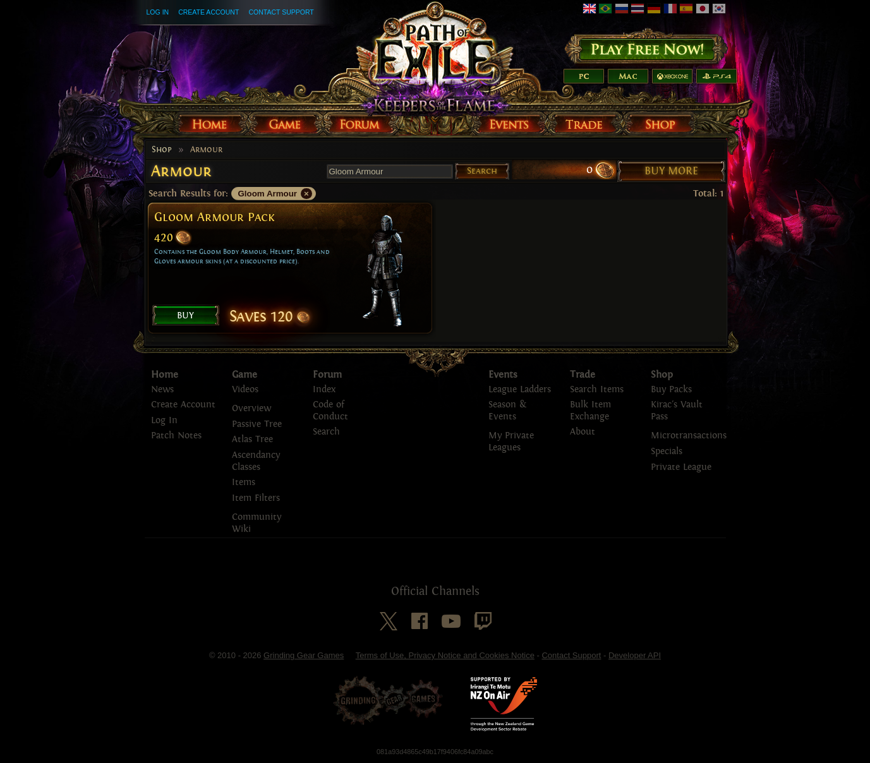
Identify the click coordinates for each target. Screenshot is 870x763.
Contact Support (280, 12)
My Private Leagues (511, 441)
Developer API (634, 655)
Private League (681, 467)
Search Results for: (188, 193)
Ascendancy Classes (256, 461)
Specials (666, 451)
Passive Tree (257, 424)
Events (502, 374)
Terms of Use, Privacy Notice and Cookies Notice (445, 655)
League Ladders (519, 389)
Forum (327, 374)
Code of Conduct (330, 410)
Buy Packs (671, 389)
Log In (158, 12)
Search (482, 170)
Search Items (597, 389)
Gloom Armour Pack (214, 217)
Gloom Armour (268, 193)
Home (164, 374)
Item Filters (256, 498)
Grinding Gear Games (303, 655)
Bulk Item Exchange (590, 410)
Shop (162, 150)
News (162, 389)
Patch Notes (176, 435)
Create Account (208, 12)
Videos (245, 389)
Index (324, 389)
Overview (251, 408)
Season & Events (507, 410)
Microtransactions (689, 435)
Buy (185, 315)
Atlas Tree (252, 439)
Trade (582, 374)
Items (243, 482)
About (582, 431)
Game (244, 374)
